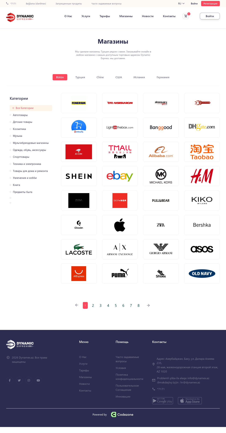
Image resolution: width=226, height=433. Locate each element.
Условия (121, 374)
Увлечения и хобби (25, 178)
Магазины (123, 16)
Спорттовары (21, 157)
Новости (145, 16)
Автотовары (20, 115)
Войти (194, 3)
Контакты (166, 16)
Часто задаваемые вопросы (106, 3)
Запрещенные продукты (69, 3)
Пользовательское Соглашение (127, 394)
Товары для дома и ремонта (30, 171)
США (119, 77)
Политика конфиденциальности (129, 383)
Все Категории (25, 108)
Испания (140, 77)
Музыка (17, 136)
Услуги (83, 16)
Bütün (58, 77)
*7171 (11, 3)
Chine (100, 77)
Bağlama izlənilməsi (36, 3)
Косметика (19, 129)
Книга (16, 185)
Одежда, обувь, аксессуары (29, 150)
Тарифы (102, 16)
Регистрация (210, 3)
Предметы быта (22, 192)
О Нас (66, 16)
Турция (79, 77)
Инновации (123, 402)
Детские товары (22, 122)
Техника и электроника (27, 164)
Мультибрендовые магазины (31, 143)
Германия (165, 77)
